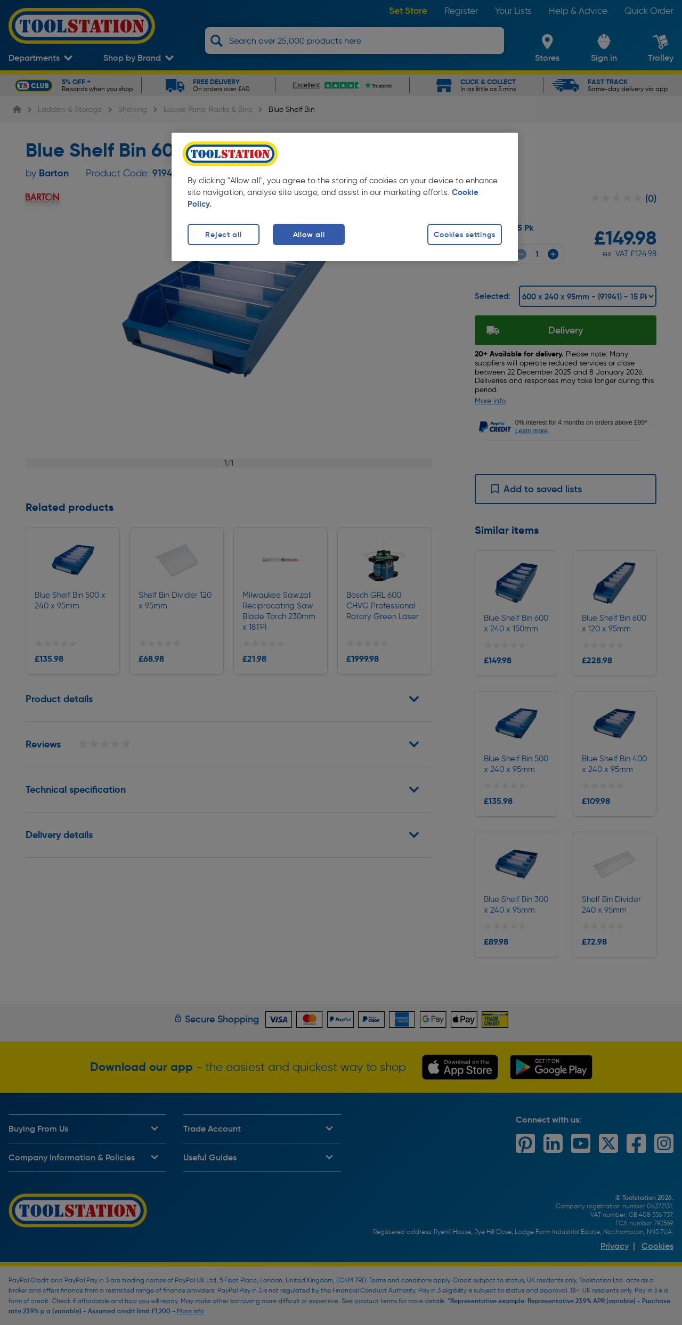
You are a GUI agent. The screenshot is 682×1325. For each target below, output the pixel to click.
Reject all (223, 234)
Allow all (308, 234)
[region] (345, 197)
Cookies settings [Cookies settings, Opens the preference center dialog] (465, 234)
